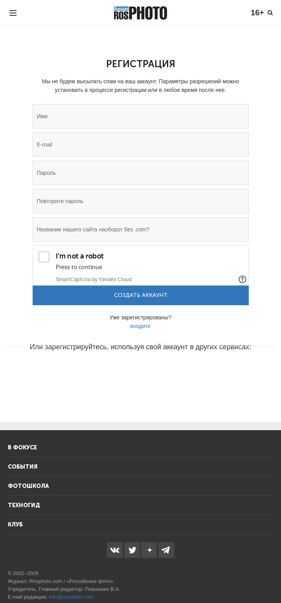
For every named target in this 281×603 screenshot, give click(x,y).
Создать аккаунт (140, 295)
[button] (81, 370)
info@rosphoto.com (71, 597)
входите (140, 326)
